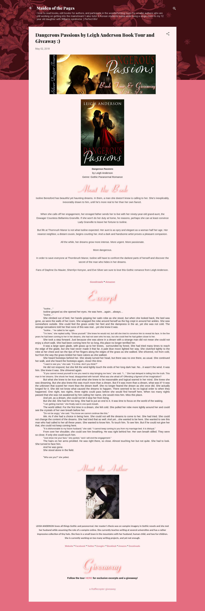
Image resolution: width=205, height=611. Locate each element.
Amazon (110, 281)
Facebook (80, 546)
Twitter (90, 546)
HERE (88, 578)
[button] (168, 34)
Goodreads (96, 281)
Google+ (100, 546)
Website (69, 546)
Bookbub (111, 546)
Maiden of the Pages (56, 8)
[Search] (174, 9)
